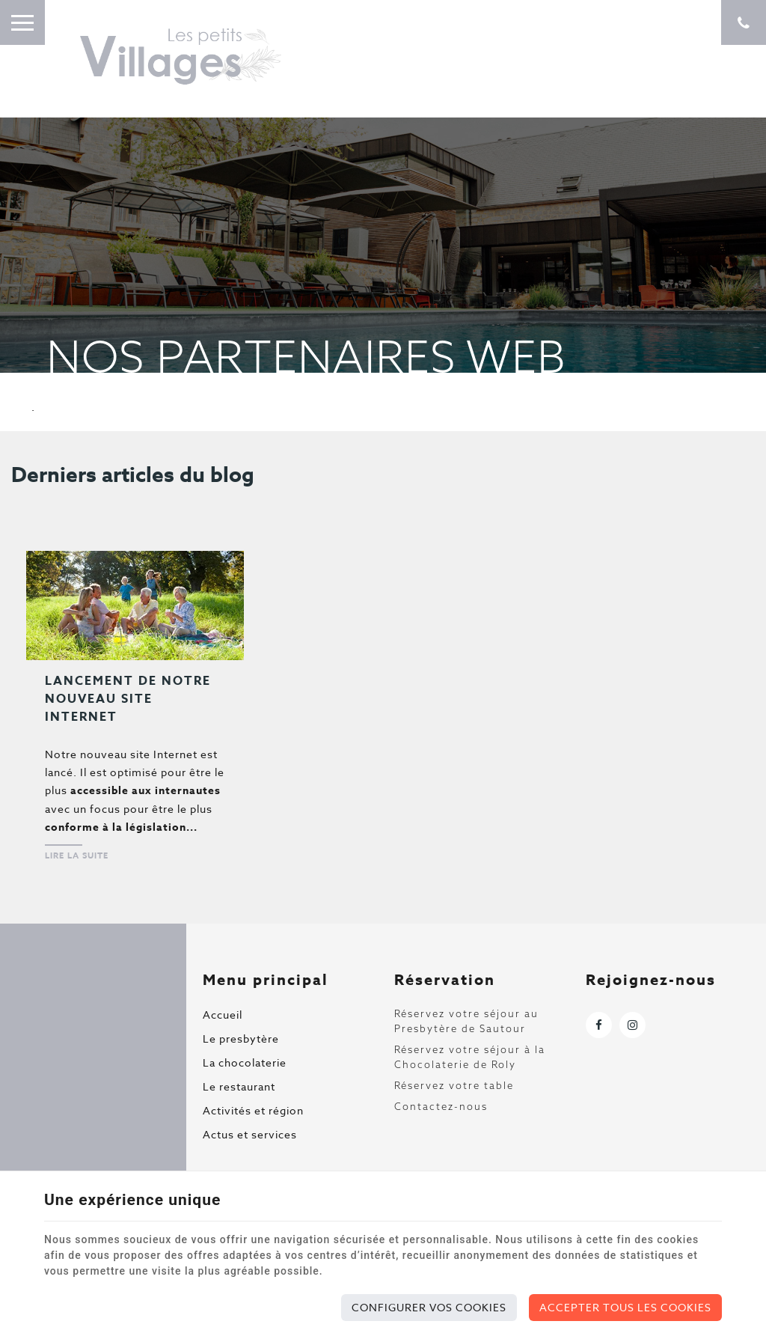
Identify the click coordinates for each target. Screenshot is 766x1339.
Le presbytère (241, 1038)
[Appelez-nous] (743, 22)
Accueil (222, 1014)
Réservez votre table (454, 1085)
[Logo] (179, 56)
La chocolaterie (245, 1062)
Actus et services (250, 1134)
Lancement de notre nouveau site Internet (128, 699)
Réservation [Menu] (444, 979)
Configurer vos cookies (429, 1307)
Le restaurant (239, 1086)
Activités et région (253, 1110)
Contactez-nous (441, 1106)
